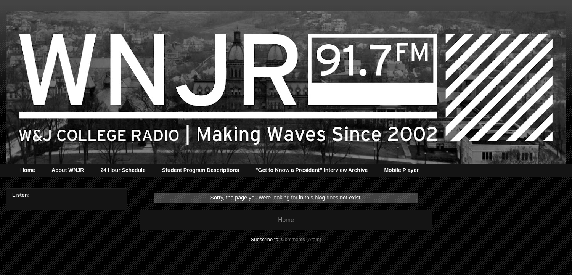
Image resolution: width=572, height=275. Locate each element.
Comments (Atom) (301, 239)
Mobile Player (401, 170)
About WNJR (67, 170)
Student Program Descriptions (200, 170)
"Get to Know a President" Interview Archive (311, 170)
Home (27, 170)
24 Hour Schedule (122, 170)
